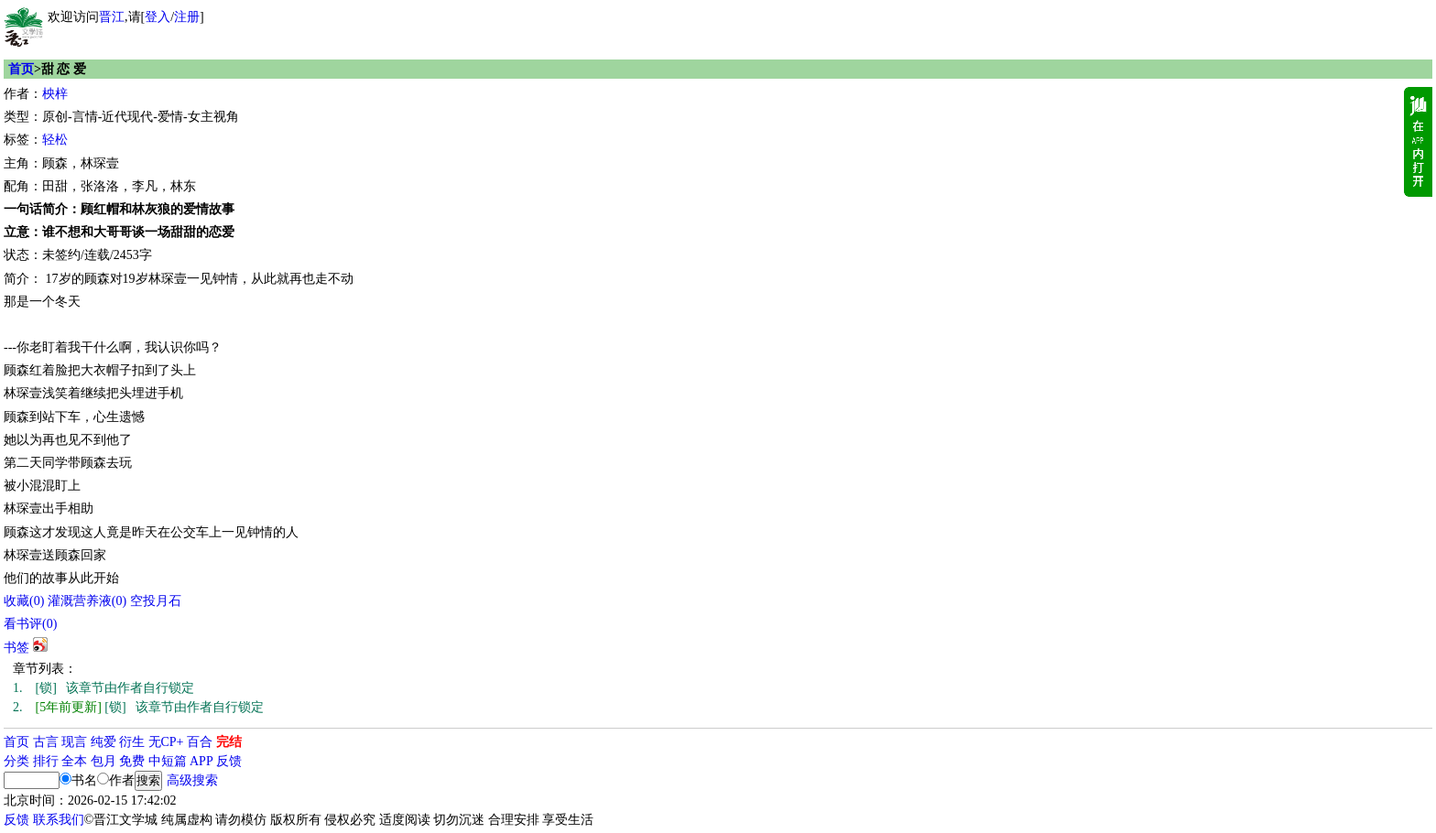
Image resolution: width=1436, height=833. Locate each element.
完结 (229, 742)
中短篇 (167, 761)
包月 (103, 761)
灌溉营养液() (87, 601)
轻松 (55, 139)
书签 (16, 647)
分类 (16, 761)
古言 (46, 742)
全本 (74, 761)
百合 (199, 742)
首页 (21, 69)
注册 (187, 17)
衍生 (132, 742)
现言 (74, 742)
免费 (132, 761)
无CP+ (166, 742)
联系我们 (58, 820)
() (24, 601)
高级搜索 (192, 780)
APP (201, 761)
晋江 (112, 17)
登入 (157, 17)
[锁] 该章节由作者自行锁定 (103, 688)
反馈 (229, 761)
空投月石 (155, 601)
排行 (46, 761)
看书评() (30, 624)
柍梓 (55, 94)
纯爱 (103, 742)
